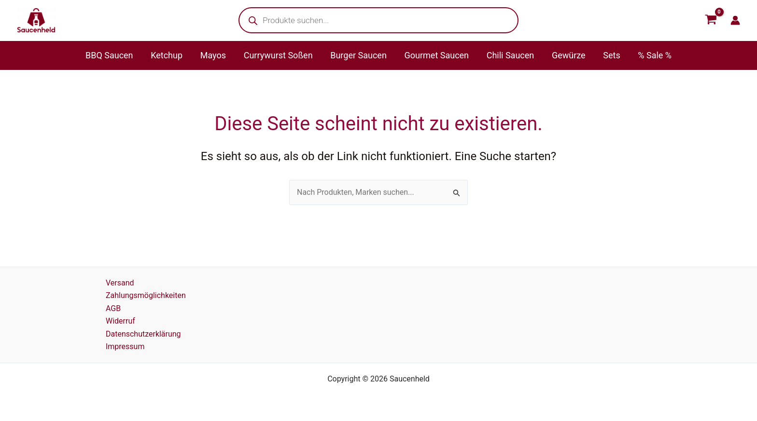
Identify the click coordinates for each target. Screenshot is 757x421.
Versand (120, 282)
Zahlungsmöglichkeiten (146, 295)
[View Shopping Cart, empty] (711, 20)
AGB (113, 308)
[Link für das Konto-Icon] (735, 20)
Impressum (125, 346)
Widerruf (120, 321)
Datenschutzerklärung (143, 334)
